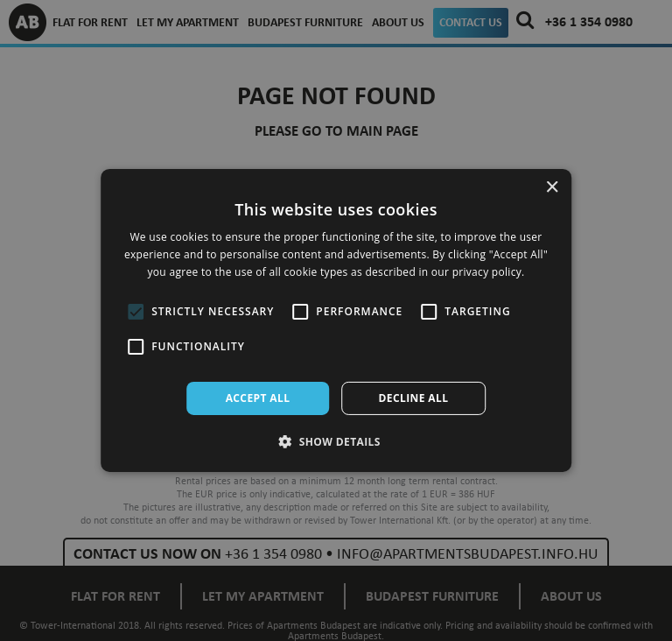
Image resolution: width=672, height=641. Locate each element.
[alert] (336, 320)
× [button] (551, 187)
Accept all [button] (258, 398)
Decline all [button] (414, 398)
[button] (336, 441)
